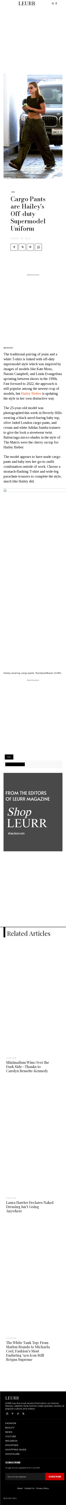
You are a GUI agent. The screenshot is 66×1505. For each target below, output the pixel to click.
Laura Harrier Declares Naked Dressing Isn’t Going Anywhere (30, 1206)
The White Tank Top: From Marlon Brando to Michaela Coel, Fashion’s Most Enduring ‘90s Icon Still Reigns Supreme (28, 1351)
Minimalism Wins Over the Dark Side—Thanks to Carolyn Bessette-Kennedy (27, 1066)
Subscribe (55, 1476)
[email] (25, 1476)
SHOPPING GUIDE (15, 764)
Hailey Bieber (30, 393)
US (13, 192)
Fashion (11, 1058)
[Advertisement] (33, 40)
